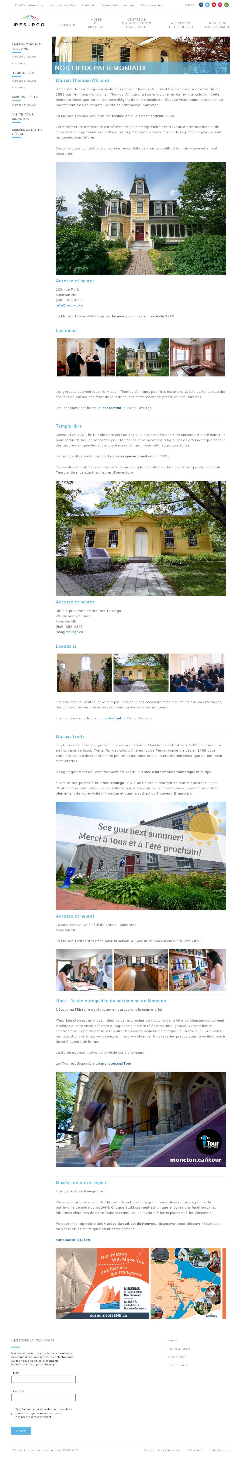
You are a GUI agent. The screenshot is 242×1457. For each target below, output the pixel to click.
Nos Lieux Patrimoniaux (217, 25)
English (189, 4)
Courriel (18, 1391)
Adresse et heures (24, 56)
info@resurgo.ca (69, 305)
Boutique (87, 5)
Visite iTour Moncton (23, 117)
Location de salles (62, 5)
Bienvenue (66, 25)
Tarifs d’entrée (177, 1357)
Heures (172, 1340)
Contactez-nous (152, 5)
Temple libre (23, 73)
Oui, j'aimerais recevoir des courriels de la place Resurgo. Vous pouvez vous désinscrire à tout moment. (44, 1413)
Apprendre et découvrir (181, 25)
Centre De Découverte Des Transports (136, 23)
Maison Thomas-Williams (27, 46)
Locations (18, 63)
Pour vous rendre (179, 1348)
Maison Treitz (25, 97)
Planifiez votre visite (29, 5)
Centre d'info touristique (118, 5)
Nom (16, 1372)
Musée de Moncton (96, 23)
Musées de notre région (27, 132)
